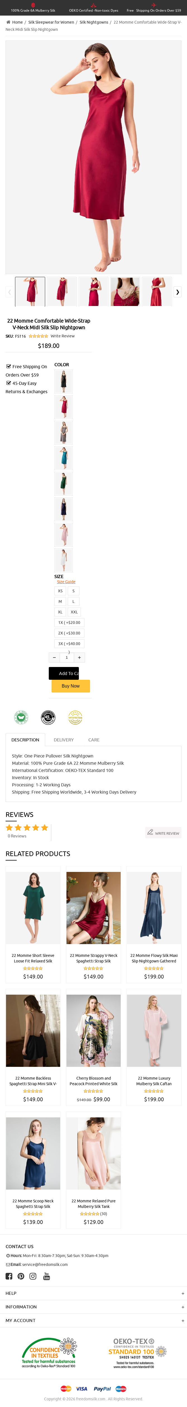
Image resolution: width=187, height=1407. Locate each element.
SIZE (59, 576)
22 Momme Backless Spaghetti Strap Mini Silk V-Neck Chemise (33, 1081)
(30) (103, 1214)
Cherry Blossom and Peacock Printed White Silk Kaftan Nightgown (93, 1081)
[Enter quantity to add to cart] (67, 658)
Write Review (63, 336)
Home (17, 22)
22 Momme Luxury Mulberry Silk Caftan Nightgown (154, 1081)
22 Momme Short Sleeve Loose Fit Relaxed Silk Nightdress (33, 958)
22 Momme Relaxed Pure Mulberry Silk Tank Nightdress (94, 1204)
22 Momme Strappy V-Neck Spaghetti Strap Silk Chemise (93, 958)
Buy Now (71, 686)
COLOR (61, 364)
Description (25, 739)
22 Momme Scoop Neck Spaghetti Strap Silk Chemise (33, 1204)
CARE (93, 739)
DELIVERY (64, 739)
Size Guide (66, 582)
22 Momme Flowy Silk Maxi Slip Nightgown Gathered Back (154, 958)
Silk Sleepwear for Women (51, 22)
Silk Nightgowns (94, 22)
